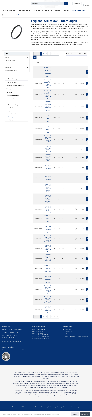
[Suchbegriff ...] (47, 3)
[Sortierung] (76, 54)
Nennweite (16, 67)
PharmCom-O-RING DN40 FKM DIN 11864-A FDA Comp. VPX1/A (47, 238)
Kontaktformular (16, 341)
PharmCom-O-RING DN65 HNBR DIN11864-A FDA (47, 309)
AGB (66, 334)
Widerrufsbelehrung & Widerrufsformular (77, 336)
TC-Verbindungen (13, 108)
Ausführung (16, 64)
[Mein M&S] (76, 3)
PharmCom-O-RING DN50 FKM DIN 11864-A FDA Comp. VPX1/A (47, 268)
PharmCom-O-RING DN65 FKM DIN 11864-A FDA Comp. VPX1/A (47, 299)
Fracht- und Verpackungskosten (43, 407)
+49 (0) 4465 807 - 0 (10, 333)
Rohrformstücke (12, 82)
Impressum (68, 329)
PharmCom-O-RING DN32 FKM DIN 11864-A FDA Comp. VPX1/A (47, 209)
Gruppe (16, 57)
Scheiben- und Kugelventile (15, 85)
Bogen (9, 111)
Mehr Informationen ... (54, 414)
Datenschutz (68, 331)
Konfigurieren (85, 414)
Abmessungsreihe (16, 60)
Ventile (9, 89)
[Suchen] (66, 3)
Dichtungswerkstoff (16, 70)
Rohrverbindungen (12, 79)
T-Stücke (10, 120)
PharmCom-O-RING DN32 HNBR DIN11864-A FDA (47, 218)
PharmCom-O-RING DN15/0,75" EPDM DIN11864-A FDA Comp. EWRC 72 (47, 106)
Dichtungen (11, 117)
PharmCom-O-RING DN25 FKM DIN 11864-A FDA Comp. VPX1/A (47, 178)
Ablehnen (75, 414)
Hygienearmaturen (13, 96)
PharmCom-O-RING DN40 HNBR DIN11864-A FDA (47, 248)
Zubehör (9, 92)
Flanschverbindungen (14, 102)
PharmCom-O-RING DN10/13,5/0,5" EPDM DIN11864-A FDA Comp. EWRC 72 (48, 72)
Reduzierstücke (12, 114)
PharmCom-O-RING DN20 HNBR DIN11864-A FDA (47, 157)
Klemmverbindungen (13, 105)
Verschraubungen (13, 99)
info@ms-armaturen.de (42, 338)
